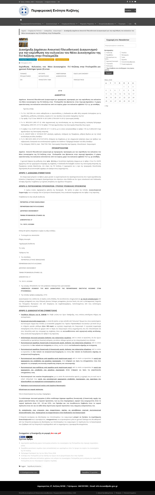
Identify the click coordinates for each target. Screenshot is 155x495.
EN (59, 2)
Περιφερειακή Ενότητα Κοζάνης (31, 24)
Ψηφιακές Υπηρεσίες (87, 24)
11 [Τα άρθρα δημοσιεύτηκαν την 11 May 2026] (106, 94)
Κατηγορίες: (108, 50)
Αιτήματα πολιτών (50, 2)
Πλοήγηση (118, 493)
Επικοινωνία (39, 2)
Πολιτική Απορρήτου (130, 493)
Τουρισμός (122, 24)
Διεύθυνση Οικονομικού (46, 59)
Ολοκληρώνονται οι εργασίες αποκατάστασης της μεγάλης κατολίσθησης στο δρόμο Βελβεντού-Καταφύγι (30, 472)
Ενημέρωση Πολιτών (68, 24)
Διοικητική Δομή (51, 24)
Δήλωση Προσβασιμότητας (105, 493)
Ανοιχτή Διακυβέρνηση (106, 24)
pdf (59, 433)
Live (130, 24)
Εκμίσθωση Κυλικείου (34, 466)
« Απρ (106, 106)
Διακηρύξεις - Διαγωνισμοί (28, 59)
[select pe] (130, 11)
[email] (120, 45)
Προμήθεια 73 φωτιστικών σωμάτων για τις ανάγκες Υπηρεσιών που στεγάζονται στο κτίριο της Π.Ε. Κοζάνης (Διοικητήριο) (91, 472)
